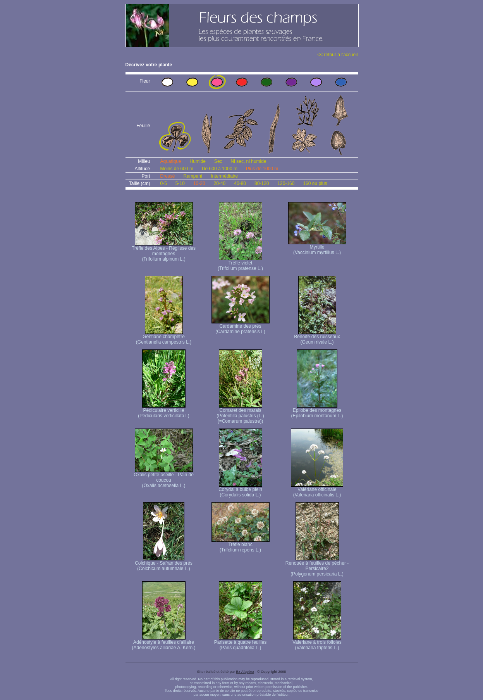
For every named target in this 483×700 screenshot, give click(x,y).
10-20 (199, 183)
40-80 (240, 183)
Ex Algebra (245, 672)
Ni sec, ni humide (248, 161)
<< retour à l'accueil (337, 54)
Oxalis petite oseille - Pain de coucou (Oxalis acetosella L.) (164, 478)
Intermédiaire (224, 176)
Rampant (193, 176)
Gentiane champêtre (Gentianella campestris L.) (163, 337)
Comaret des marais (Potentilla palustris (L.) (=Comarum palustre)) (240, 413)
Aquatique (170, 161)
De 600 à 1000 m (219, 168)
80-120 (261, 183)
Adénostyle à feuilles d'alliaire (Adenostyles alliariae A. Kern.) (163, 642)
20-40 (220, 183)
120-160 (285, 183)
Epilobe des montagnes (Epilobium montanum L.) (317, 410)
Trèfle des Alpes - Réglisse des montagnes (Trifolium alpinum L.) (164, 251)
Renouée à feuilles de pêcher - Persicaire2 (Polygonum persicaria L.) (317, 566)
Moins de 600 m (176, 168)
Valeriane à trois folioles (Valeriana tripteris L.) (317, 642)
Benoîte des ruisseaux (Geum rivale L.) (317, 337)
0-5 (163, 183)
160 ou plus (315, 183)
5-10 (180, 183)
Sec (218, 161)
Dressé (167, 176)
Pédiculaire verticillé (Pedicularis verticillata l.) (163, 410)
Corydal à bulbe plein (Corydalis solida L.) (240, 490)
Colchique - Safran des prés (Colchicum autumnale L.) (164, 563)
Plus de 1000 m (262, 168)
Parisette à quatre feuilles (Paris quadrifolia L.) (240, 642)
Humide (198, 161)
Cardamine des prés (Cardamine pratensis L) (240, 326)
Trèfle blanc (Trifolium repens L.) (240, 545)
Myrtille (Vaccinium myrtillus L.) (317, 247)
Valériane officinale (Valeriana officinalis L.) (317, 490)
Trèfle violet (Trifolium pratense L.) (240, 263)
